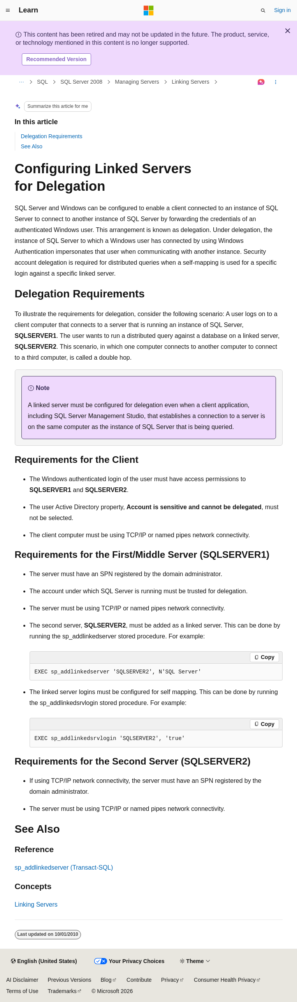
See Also (31, 146)
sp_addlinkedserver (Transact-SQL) (64, 867)
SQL (42, 82)
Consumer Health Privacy (225, 980)
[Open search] (263, 11)
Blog (106, 980)
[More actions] (275, 82)
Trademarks (61, 991)
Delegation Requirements (52, 136)
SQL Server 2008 (81, 82)
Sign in (282, 10)
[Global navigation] (8, 11)
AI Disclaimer (22, 980)
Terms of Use (22, 991)
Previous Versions (69, 980)
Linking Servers (190, 82)
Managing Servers (137, 82)
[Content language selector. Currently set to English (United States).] (43, 961)
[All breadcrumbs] (21, 82)
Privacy (170, 980)
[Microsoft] (149, 10)
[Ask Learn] (261, 82)
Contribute (139, 980)
